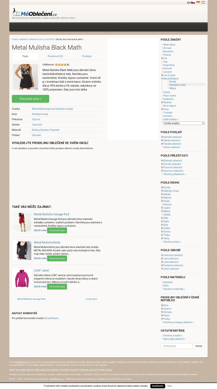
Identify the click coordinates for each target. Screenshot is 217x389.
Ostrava (167, 312)
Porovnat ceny (57, 230)
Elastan (44, 130)
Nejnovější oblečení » (174, 339)
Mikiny (173, 88)
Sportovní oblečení (173, 171)
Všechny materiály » (174, 289)
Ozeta (166, 92)
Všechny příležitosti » (174, 174)
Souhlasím (157, 386)
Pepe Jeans (169, 95)
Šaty (165, 225)
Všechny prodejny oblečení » (178, 322)
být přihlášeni (51, 318)
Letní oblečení (170, 262)
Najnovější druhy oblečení (47, 370)
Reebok (167, 102)
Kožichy (167, 204)
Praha (166, 319)
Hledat (198, 346)
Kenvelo (167, 68)
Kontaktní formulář (69, 370)
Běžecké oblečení (172, 160)
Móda (12, 370)
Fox (165, 58)
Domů (14, 39)
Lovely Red (92, 299)
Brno (166, 305)
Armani (167, 48)
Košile (166, 201)
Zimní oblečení (171, 269)
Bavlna (35, 130)
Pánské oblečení (172, 144)
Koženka (168, 282)
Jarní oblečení (170, 258)
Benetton (168, 51)
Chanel (167, 55)
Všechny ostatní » (172, 335)
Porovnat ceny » (30, 99)
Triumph (167, 112)
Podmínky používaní (88, 370)
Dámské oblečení (172, 137)
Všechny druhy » (172, 242)
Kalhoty (167, 197)
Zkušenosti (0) (55, 56)
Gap (165, 61)
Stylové (36, 119)
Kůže (166, 285)
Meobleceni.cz (57, 379)
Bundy (173, 81)
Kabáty (167, 194)
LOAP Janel (41, 270)
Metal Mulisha (39, 108)
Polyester (54, 130)
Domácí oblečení (172, 164)
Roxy (166, 109)
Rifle (165, 218)
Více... (170, 386)
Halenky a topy (171, 191)
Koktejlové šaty (40, 114)
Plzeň (166, 315)
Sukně (166, 228)
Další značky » (170, 119)
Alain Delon (169, 44)
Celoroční (37, 124)
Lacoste (167, 72)
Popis (25, 56)
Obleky (167, 214)
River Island (169, 106)
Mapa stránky (105, 370)
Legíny (166, 208)
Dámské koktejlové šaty (41, 39)
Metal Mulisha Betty (47, 242)
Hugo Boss (169, 65)
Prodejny (87, 56)
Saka (166, 221)
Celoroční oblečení (173, 255)
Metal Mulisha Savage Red (51, 214)
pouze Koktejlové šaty (60, 108)
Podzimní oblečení (173, 265)
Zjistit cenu (40, 230)
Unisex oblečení (171, 147)
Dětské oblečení (171, 140)
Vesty (166, 238)
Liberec (167, 308)
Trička (166, 235)
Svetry (166, 231)
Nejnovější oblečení (25, 370)
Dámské (36, 135)
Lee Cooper (169, 75)
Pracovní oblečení (172, 167)
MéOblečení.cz (22, 362)
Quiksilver (168, 99)
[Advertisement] (73, 26)
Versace (167, 116)
